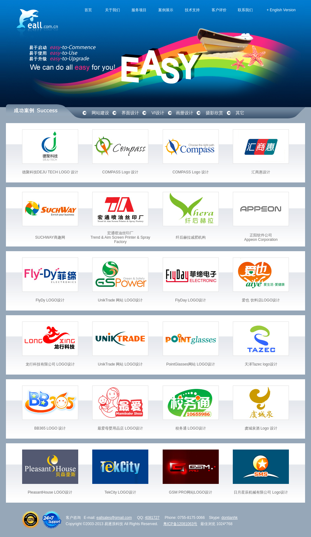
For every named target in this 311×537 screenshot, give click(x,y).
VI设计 (157, 112)
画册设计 (184, 112)
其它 (240, 112)
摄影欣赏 (214, 112)
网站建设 (100, 112)
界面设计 (130, 112)
